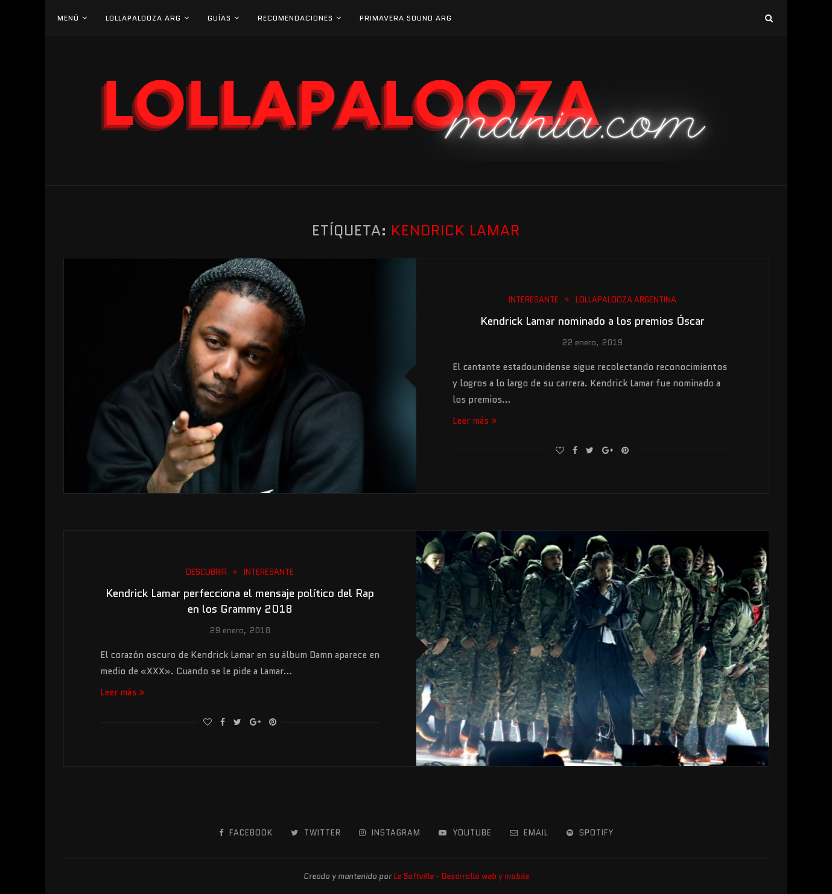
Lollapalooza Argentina (626, 300)
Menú (68, 18)
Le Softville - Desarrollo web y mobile (461, 876)
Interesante (534, 300)
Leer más (475, 420)
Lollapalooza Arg (143, 18)
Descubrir (206, 572)
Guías (219, 18)
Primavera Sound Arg (406, 18)
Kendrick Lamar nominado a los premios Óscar (592, 321)
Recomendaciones (295, 18)
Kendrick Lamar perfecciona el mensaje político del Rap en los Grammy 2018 (240, 601)
